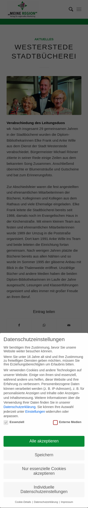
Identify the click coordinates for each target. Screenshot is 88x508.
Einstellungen (35, 410)
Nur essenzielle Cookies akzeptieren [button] (44, 469)
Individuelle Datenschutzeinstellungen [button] (43, 488)
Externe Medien (67, 420)
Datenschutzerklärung (19, 405)
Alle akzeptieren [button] (44, 439)
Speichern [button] (44, 453)
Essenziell (14, 420)
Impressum (67, 500)
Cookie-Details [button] (23, 500)
